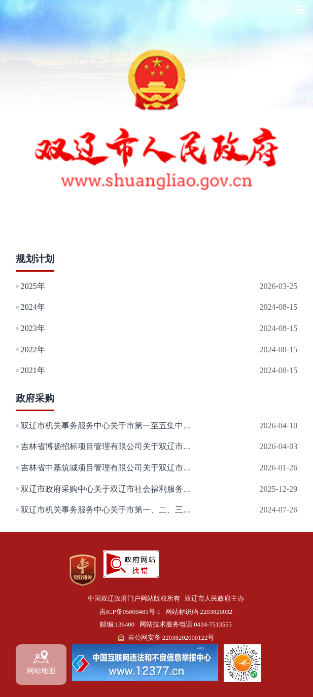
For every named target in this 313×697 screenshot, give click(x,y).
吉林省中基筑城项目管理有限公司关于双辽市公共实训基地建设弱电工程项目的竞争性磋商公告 (110, 467)
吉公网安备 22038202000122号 (171, 637)
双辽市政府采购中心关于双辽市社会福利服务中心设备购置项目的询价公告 (110, 489)
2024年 (33, 307)
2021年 (33, 370)
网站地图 (41, 662)
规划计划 (35, 258)
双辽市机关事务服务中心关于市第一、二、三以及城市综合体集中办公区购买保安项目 (110, 509)
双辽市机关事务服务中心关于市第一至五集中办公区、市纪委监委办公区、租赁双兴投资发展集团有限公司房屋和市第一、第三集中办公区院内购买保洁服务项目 (110, 425)
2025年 (33, 286)
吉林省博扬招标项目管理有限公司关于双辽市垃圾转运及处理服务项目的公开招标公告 (110, 446)
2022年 (33, 349)
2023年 (33, 328)
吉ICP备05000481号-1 (130, 611)
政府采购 (35, 398)
